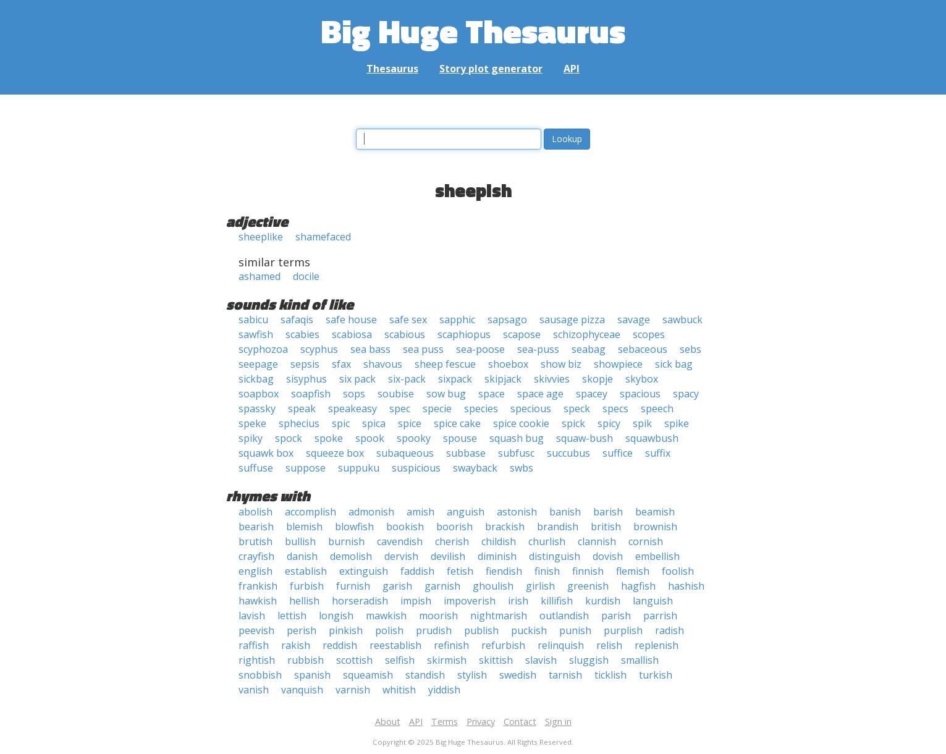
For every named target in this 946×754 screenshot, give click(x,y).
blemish (304, 526)
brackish (505, 526)
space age (540, 393)
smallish (640, 660)
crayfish (256, 556)
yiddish (444, 690)
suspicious (416, 468)
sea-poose (480, 349)
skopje (597, 379)
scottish (354, 660)
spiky (251, 438)
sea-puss (538, 349)
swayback (475, 468)
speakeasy (352, 408)
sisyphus (306, 379)
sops (354, 393)
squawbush (651, 438)
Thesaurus (392, 68)
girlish (540, 586)
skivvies (552, 379)
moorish (438, 615)
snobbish (260, 675)
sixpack (455, 379)
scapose (522, 334)
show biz (561, 364)
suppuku (358, 468)
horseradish (360, 601)
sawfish (256, 334)
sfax (341, 364)
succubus (568, 453)
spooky (414, 438)
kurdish (602, 601)
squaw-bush (584, 438)
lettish (291, 615)
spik (642, 423)
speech (657, 408)
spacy (686, 393)
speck (577, 408)
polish (389, 630)
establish (306, 571)
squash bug (516, 438)
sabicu (253, 319)
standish (425, 675)
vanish (254, 690)
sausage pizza (572, 319)
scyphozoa (263, 349)
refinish (451, 645)
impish (415, 601)
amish (420, 512)
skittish (496, 660)
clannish (597, 541)
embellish (657, 556)
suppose (305, 468)
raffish (254, 645)
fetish (460, 571)
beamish (655, 512)
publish (481, 630)
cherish (452, 541)
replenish (656, 645)
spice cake (457, 423)
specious (530, 408)
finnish (588, 571)
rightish (257, 660)
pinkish (346, 630)
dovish (608, 556)
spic (341, 423)
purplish (623, 630)
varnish (353, 690)
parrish (660, 615)
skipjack (503, 379)
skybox (641, 379)
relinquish (561, 645)
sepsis (304, 364)
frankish (258, 586)
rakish (295, 645)
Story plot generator (491, 68)
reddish (340, 645)
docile (306, 276)
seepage (258, 364)
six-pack (407, 379)
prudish (434, 630)
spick (573, 423)
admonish (371, 512)
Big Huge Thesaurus (473, 30)
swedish (517, 675)
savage (633, 319)
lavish (252, 615)
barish (608, 512)
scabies (302, 334)
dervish (401, 556)
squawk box (266, 453)
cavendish (400, 541)
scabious (404, 334)
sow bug (446, 393)
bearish (256, 526)
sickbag (256, 379)
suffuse (256, 468)
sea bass (370, 349)
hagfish (638, 586)
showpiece (618, 364)
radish (669, 630)
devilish (448, 556)
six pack (357, 379)
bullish (300, 541)
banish (565, 512)
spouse (460, 438)
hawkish (258, 601)
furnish (353, 586)
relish (609, 645)
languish (653, 601)
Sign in (558, 721)
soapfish (311, 393)
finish (547, 571)
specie (437, 408)
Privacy (481, 721)
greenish (588, 586)
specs (615, 408)
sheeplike (261, 237)
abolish (255, 512)
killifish (557, 601)
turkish (655, 675)
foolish (678, 571)
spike (676, 423)
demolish (351, 556)
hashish (686, 586)
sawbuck (682, 319)
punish (575, 630)
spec (399, 408)
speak (302, 408)
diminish (497, 556)
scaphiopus (464, 334)
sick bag (674, 364)
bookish (405, 526)
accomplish (310, 512)
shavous (382, 364)
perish (301, 630)
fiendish (504, 571)
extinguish (363, 571)
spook (369, 438)
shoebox (508, 364)
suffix (657, 453)
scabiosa (352, 334)
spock (288, 438)
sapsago (507, 319)
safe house (351, 319)
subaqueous (405, 453)
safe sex (408, 319)
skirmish (447, 660)
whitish (399, 690)
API (572, 68)
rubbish (305, 660)
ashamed (260, 276)
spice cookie (521, 423)
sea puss (423, 349)
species (481, 408)
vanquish (302, 690)
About (387, 721)
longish (336, 615)
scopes (649, 334)
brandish (557, 526)
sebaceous (642, 349)
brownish (655, 526)
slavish (541, 660)
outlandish (564, 615)
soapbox (259, 393)
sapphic (457, 319)
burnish (346, 541)
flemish (632, 571)
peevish (256, 630)
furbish (307, 586)
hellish (304, 601)
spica (374, 423)
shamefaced (323, 237)
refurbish (503, 645)
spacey (591, 393)
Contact (520, 721)
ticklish (610, 675)
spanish (312, 675)
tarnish (565, 675)
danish (302, 556)
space (491, 393)
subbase (466, 453)
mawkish (386, 615)
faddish (417, 571)
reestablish (395, 645)
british (606, 526)
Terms (444, 721)
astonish (517, 512)
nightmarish (498, 615)
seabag (589, 349)
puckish (529, 630)
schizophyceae (586, 334)
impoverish (470, 601)
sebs (690, 349)
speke (252, 423)
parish (616, 615)
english (255, 571)
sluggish (589, 660)
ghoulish (493, 586)
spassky (257, 408)
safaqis (297, 319)
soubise (396, 393)
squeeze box (335, 453)
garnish (442, 586)
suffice (617, 453)
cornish (645, 541)
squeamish (368, 675)
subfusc (516, 453)
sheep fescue (445, 364)
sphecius (299, 423)
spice (409, 423)
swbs (521, 468)
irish (518, 601)
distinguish (554, 556)
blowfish (354, 526)
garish (397, 586)
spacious (640, 393)
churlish (546, 541)
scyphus (319, 349)
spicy (609, 423)
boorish (454, 526)
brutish (255, 541)
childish (498, 541)
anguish (465, 512)
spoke (329, 438)
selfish (400, 660)
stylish (472, 675)
